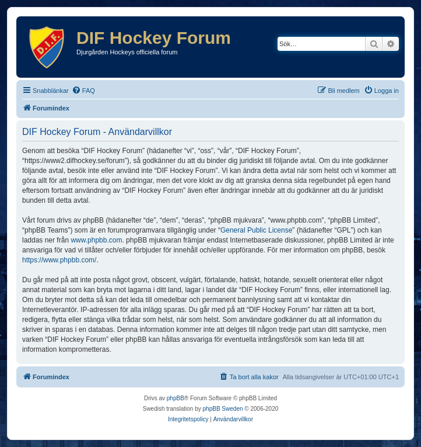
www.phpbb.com (96, 240)
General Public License (256, 230)
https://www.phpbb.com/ (59, 260)
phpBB (175, 398)
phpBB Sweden (223, 409)
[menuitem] (83, 91)
